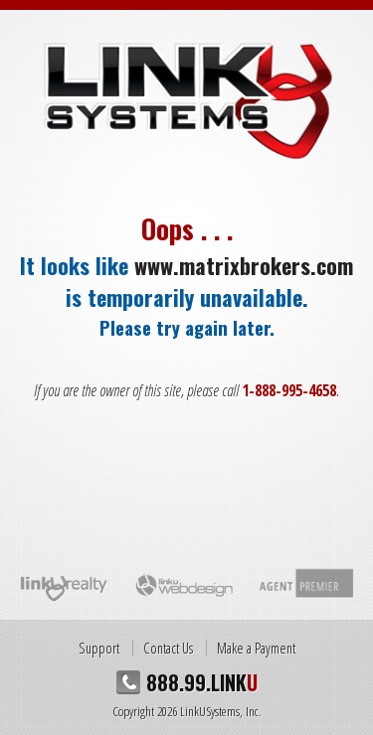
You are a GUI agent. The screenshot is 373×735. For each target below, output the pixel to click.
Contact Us (168, 648)
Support (99, 648)
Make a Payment (256, 648)
